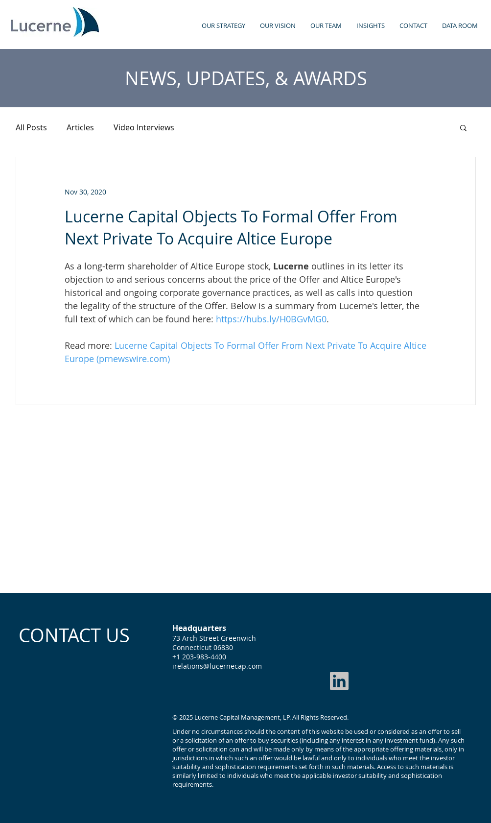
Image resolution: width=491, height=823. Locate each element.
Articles (80, 127)
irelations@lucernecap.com (217, 666)
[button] (463, 127)
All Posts (31, 127)
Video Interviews (144, 127)
